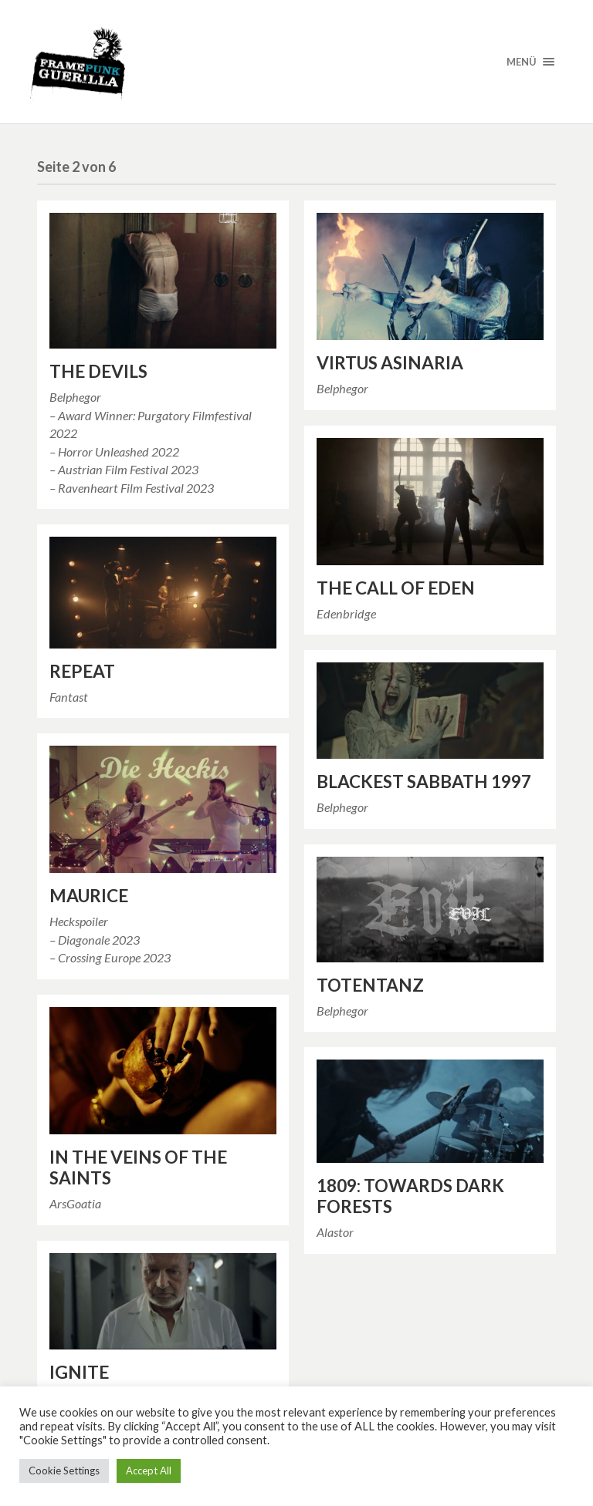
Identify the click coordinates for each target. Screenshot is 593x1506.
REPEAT (82, 671)
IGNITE (79, 1372)
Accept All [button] (148, 1470)
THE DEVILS (98, 371)
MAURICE (88, 895)
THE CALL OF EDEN (396, 588)
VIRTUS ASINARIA (390, 362)
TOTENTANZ (370, 985)
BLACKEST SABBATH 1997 (424, 781)
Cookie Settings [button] (64, 1470)
